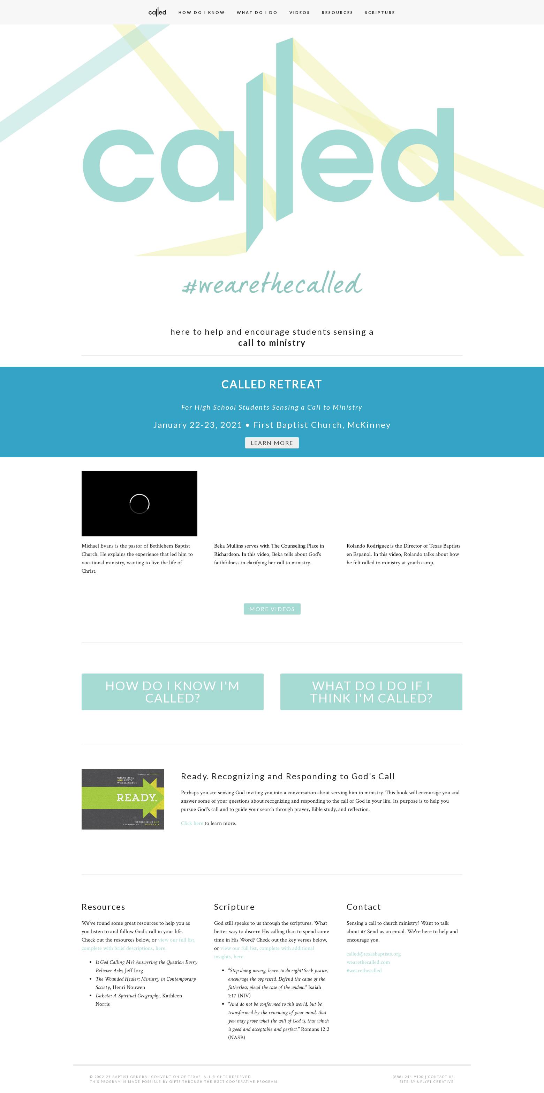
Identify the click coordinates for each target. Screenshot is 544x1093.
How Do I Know (202, 12)
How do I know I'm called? (172, 691)
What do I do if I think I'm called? (371, 691)
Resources (338, 12)
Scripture (380, 12)
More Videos (272, 608)
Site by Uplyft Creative (427, 1082)
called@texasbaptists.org (374, 954)
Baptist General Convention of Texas (156, 1077)
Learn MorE (272, 442)
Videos (299, 12)
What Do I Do (257, 12)
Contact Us (441, 1077)
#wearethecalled (364, 970)
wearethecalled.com (368, 962)
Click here (192, 823)
